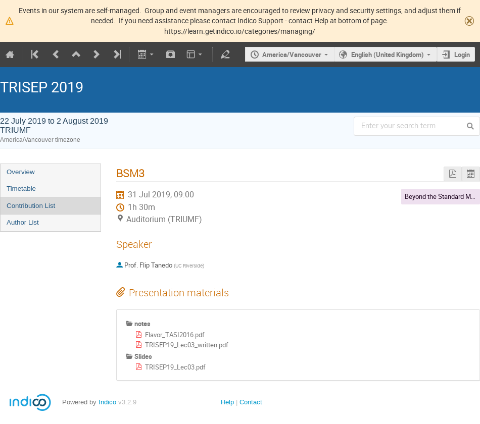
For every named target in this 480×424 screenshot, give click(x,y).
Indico (107, 402)
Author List (23, 222)
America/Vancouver (291, 54)
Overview (21, 172)
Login (462, 54)
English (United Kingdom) (387, 54)
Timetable (21, 188)
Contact (250, 402)
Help (227, 402)
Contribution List (31, 205)
